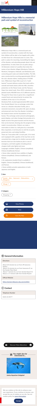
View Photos (15, 204)
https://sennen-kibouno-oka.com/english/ (16, 282)
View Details (11, 359)
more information (20, 396)
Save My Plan (15, 216)
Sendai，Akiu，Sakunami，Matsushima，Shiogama (18, 179)
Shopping (7, 195)
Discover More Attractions (18, 345)
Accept (18, 401)
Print (13, 210)
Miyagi (6, 184)
